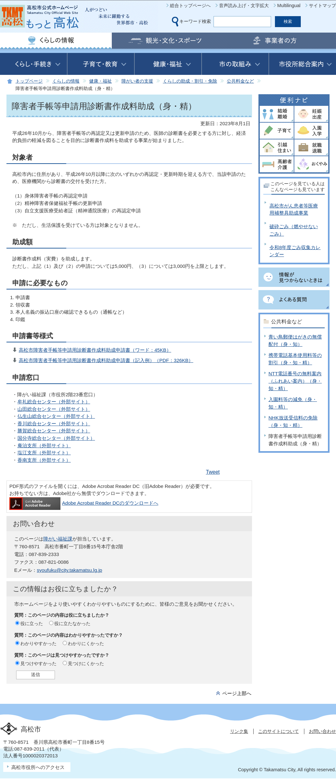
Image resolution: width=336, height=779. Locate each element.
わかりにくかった (86, 643)
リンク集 (239, 731)
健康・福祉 (100, 81)
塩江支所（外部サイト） (44, 452)
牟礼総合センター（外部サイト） (53, 401)
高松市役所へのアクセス (38, 767)
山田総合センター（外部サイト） (53, 409)
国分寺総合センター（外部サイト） (56, 438)
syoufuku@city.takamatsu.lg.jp (69, 570)
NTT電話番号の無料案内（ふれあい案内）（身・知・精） (295, 381)
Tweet (213, 472)
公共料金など (240, 81)
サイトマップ (322, 5)
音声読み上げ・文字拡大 (244, 5)
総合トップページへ (190, 5)
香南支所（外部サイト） (44, 460)
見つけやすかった (38, 663)
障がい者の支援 (137, 81)
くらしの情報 (65, 81)
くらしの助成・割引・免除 (190, 81)
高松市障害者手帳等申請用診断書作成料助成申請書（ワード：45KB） (95, 350)
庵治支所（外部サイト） (44, 445)
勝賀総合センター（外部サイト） (53, 430)
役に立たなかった (72, 623)
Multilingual (288, 5)
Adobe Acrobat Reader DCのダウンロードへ (83, 503)
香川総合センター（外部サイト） (53, 423)
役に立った (31, 623)
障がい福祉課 (57, 538)
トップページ (29, 81)
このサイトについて (278, 731)
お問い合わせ (322, 731)
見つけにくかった (86, 663)
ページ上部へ (236, 693)
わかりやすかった (38, 643)
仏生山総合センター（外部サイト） (56, 416)
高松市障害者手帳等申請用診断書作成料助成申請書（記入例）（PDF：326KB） (106, 360)
